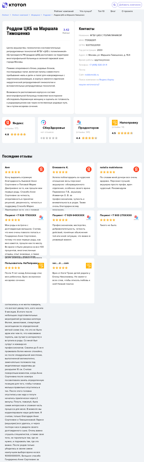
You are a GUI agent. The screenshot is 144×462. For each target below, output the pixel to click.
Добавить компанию (130, 4)
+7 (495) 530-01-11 (117, 72)
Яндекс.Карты (125, 87)
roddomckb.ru (110, 82)
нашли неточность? (107, 92)
